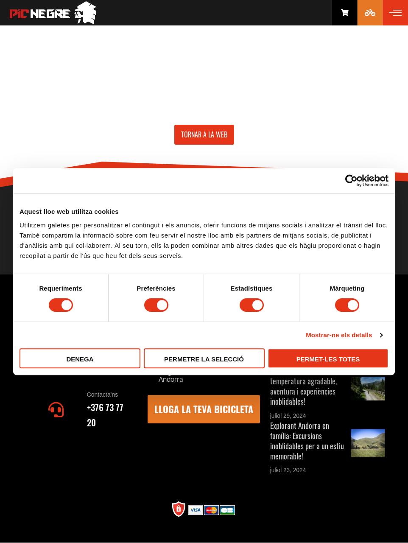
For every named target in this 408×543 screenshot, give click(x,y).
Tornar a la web (204, 134)
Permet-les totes (328, 359)
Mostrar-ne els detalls (339, 335)
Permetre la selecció (204, 359)
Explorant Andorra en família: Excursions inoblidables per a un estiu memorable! (307, 441)
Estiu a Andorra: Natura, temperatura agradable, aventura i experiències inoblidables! (303, 386)
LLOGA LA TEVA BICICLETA (203, 409)
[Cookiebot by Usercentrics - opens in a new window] (351, 180)
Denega (79, 359)
